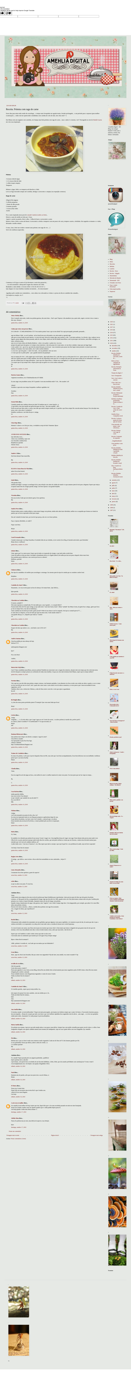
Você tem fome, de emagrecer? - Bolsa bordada (117, 721)
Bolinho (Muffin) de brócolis (117, 456)
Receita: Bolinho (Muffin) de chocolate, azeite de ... (116, 356)
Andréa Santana (16, 638)
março (114, 496)
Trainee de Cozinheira (17, 753)
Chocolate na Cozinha (17, 600)
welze (12, 881)
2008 (111, 507)
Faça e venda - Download (114, 286)
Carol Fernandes (16, 537)
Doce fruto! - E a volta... (115, 561)
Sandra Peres (15, 508)
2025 (111, 322)
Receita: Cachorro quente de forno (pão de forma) (116, 420)
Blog (111, 259)
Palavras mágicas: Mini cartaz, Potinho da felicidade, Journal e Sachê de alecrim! (117, 900)
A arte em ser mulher (17, 1103)
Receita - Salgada (114, 273)
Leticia (13, 715)
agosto (114, 483)
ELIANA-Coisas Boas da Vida (20, 468)
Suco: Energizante (116, 375)
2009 (111, 505)
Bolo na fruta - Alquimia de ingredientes (115, 362)
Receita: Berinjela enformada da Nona (116, 368)
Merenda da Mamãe (115, 278)
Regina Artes (15, 856)
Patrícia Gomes (15, 375)
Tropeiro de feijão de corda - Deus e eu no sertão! (117, 882)
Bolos (111, 262)
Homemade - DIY (115, 280)
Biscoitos (112, 264)
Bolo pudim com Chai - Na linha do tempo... (116, 576)
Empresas (112, 291)
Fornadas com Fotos (115, 283)
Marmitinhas (113, 276)
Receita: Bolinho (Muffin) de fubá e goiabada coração (116, 450)
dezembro (115, 345)
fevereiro (114, 499)
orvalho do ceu (15, 963)
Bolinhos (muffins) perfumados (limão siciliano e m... (117, 401)
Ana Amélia (14, 1009)
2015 (111, 330)
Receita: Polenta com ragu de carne (115, 432)
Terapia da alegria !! (117, 373)
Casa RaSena (15, 791)
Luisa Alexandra (16, 870)
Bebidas (112, 266)
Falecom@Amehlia (115, 289)
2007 (111, 510)
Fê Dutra (13, 1086)
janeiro (114, 501)
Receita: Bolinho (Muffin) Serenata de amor (117, 475)
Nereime (13, 680)
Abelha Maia (15, 1118)
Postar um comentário (15, 1131)
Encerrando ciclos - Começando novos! (114, 705)
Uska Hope (14, 423)
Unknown (14, 570)
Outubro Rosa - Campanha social (117, 415)
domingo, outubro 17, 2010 (18, 1112)
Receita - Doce (114, 271)
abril (113, 493)
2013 (111, 335)
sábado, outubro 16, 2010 (18, 980)
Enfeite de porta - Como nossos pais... (116, 624)
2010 (111, 343)
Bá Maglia (14, 700)
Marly (13, 832)
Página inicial (55, 1135)
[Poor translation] (8, 13)
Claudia (13, 768)
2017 (111, 327)
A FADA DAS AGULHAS (18, 434)
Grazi (12, 952)
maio (113, 491)
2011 (111, 340)
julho (113, 485)
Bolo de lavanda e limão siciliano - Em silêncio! (115, 784)
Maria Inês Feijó (16, 667)
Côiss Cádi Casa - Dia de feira (116, 383)
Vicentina (14, 495)
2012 (111, 338)
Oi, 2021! (112, 546)
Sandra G (14, 453)
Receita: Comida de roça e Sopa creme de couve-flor (116, 409)
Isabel (13, 480)
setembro (114, 480)
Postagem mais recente (13, 1135)
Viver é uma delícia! (115, 768)
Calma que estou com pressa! (19, 329)
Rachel (13, 919)
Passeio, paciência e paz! (116, 737)
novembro (115, 348)
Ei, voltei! (112, 592)
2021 (111, 324)
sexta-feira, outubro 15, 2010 (19, 875)
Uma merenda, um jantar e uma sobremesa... (116, 426)
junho (113, 488)
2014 (111, 332)
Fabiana (13, 810)
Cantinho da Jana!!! (17, 585)
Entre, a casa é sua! (114, 689)
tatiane (13, 551)
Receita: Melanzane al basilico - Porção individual (117, 394)
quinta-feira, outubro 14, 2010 (19, 323)
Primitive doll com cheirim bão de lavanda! (116, 833)
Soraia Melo (14, 402)
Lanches (112, 269)
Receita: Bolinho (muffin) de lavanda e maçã (116, 461)
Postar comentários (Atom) (18, 1138)
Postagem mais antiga (97, 1135)
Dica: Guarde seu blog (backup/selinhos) (116, 468)
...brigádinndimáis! (116, 441)
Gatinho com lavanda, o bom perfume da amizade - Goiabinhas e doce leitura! (117, 917)
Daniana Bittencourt (17, 734)
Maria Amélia (15, 1025)
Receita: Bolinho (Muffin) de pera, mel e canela (117, 388)
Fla (12, 1038)
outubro (114, 351)
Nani (12, 1072)
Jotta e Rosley (15, 315)
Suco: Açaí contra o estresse (116, 379)
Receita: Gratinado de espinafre (116, 437)
